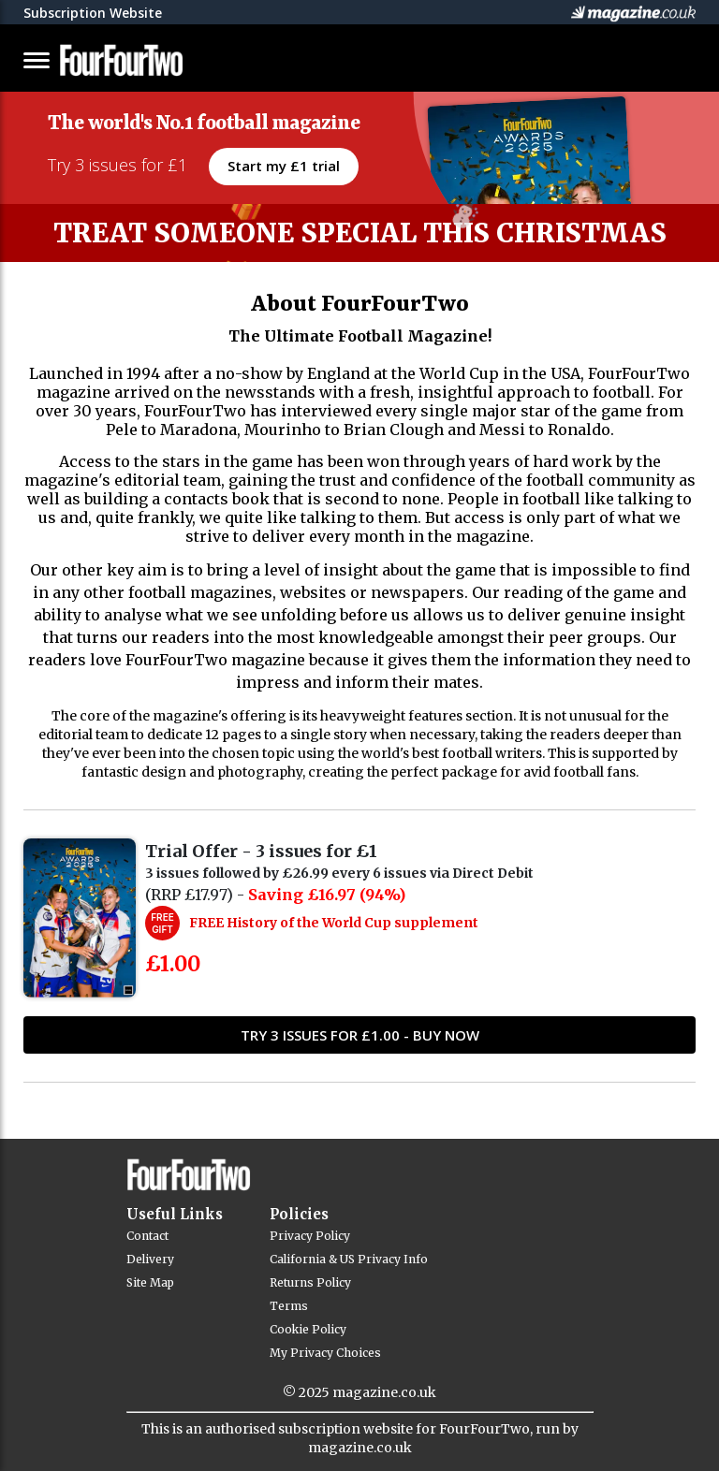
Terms (289, 1306)
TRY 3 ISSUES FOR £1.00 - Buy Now (360, 1035)
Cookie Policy (308, 1329)
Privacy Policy (310, 1236)
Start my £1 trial (283, 165)
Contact (147, 1236)
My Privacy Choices (325, 1353)
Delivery (150, 1259)
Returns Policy (310, 1282)
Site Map (150, 1282)
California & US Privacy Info (349, 1259)
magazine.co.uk (384, 1392)
